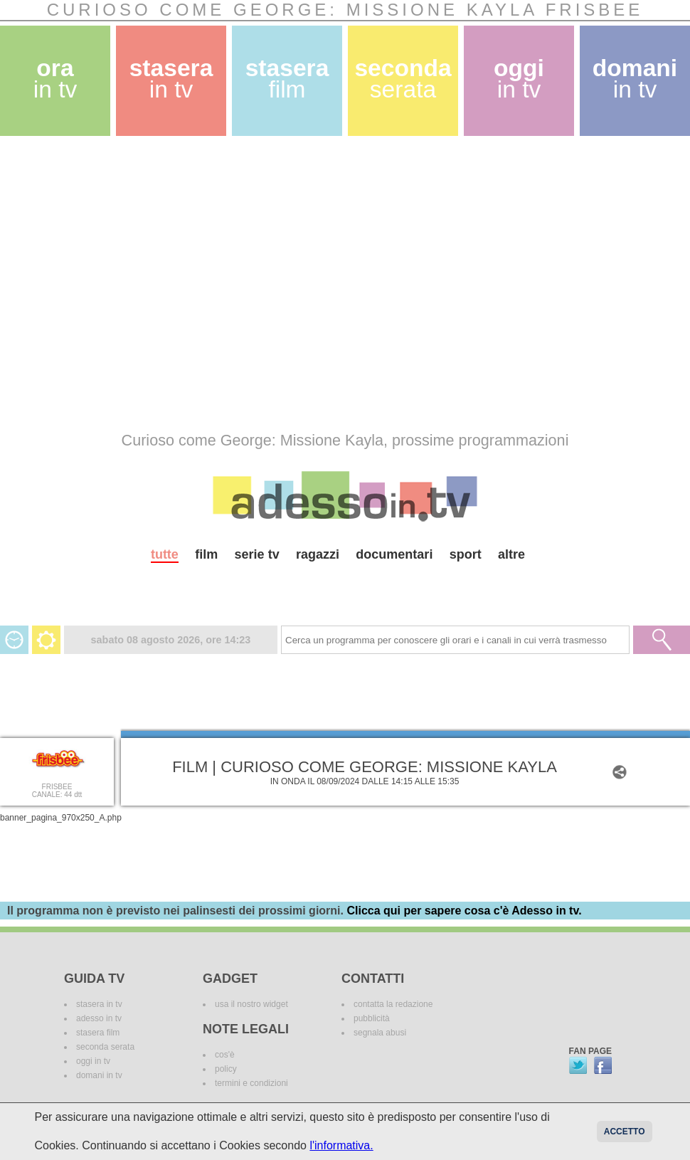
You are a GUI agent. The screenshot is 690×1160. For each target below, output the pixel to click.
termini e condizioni (251, 1083)
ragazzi (317, 554)
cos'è (225, 1055)
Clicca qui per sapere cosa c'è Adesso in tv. (463, 911)
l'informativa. (341, 1145)
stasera (171, 78)
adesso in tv (99, 1018)
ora (55, 78)
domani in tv (99, 1075)
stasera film (98, 1033)
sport (466, 554)
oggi (519, 78)
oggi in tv (93, 1061)
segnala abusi (380, 1033)
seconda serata (105, 1047)
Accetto (624, 1132)
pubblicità (372, 1018)
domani (635, 78)
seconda (402, 78)
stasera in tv (99, 1004)
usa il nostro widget (251, 1004)
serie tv (257, 554)
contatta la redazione (393, 1004)
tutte (165, 554)
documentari (394, 554)
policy (226, 1069)
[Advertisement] (133, 283)
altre (511, 554)
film (206, 554)
